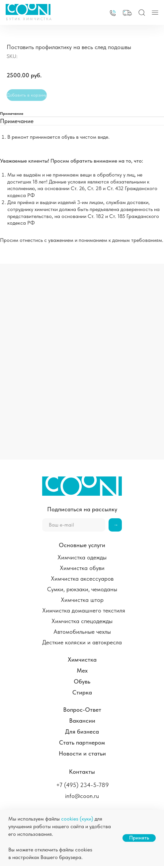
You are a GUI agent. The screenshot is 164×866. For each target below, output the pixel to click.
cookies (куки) (77, 819)
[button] (127, 13)
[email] (73, 525)
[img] (112, 13)
